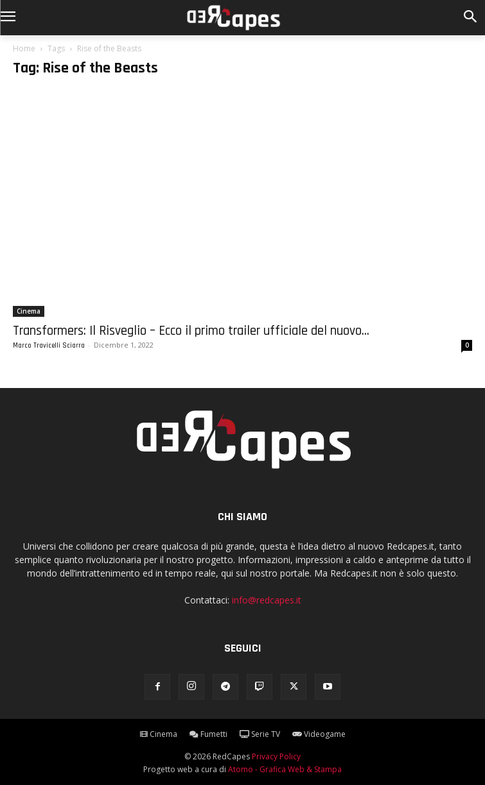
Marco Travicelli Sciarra (49, 345)
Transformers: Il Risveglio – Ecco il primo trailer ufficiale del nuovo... (191, 330)
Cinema (28, 311)
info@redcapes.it (266, 600)
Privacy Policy (276, 756)
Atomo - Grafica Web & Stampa (285, 769)
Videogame (319, 734)
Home (24, 48)
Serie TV (260, 734)
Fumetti (208, 734)
